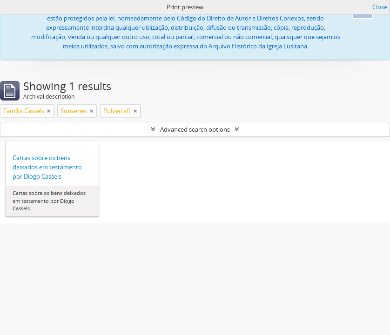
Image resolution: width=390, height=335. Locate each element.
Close (379, 7)
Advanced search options (195, 129)
